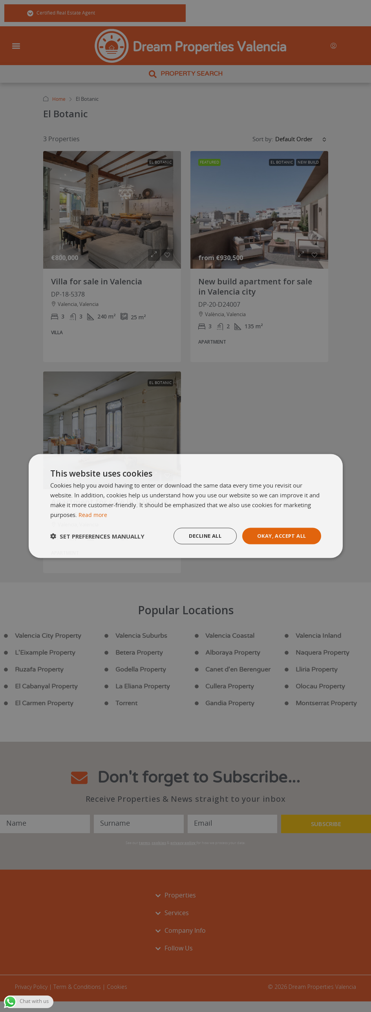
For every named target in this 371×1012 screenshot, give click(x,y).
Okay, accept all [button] (279, 535)
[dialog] (186, 506)
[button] (97, 536)
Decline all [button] (198, 535)
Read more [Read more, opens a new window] (93, 514)
